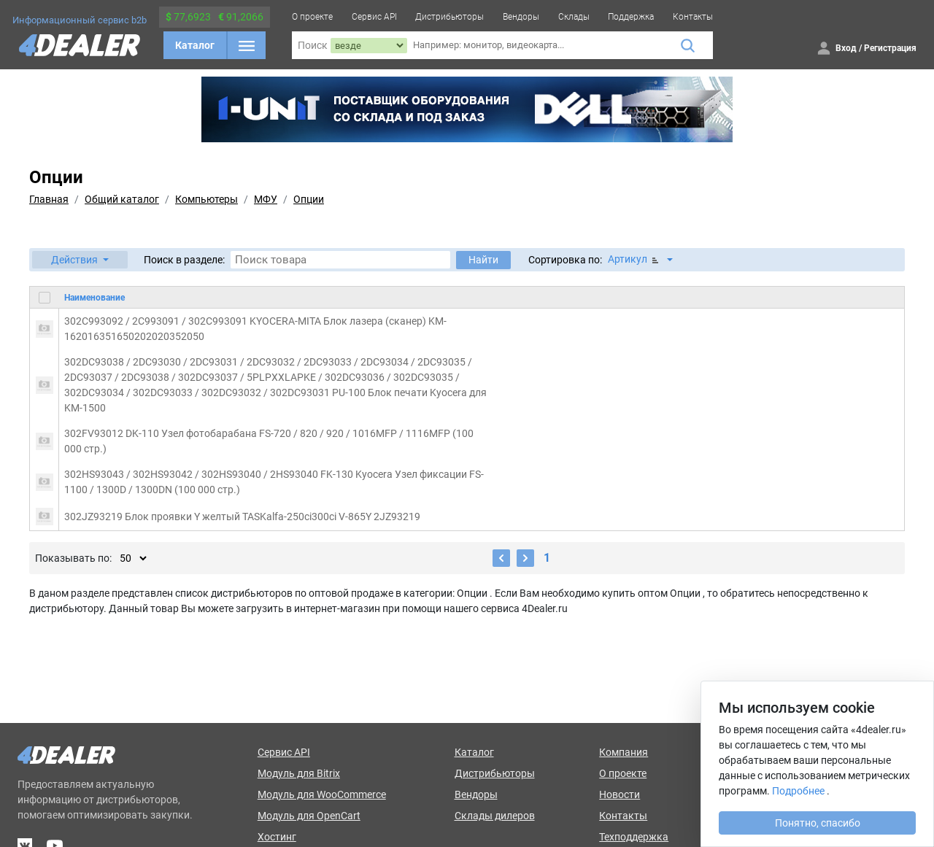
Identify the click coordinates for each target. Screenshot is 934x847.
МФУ (265, 199)
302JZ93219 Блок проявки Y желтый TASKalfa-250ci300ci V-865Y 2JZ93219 (242, 516)
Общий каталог (122, 199)
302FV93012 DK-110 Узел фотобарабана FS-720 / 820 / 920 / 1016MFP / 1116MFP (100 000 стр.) (269, 441)
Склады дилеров (495, 815)
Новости (619, 794)
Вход (846, 48)
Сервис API (374, 17)
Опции (308, 199)
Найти (483, 260)
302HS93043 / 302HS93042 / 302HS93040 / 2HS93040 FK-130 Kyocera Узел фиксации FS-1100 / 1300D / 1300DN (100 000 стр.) (274, 481)
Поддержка (631, 17)
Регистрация (890, 48)
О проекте (312, 17)
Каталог (195, 45)
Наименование (94, 298)
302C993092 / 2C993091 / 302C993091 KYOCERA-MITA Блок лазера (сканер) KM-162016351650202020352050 (255, 328)
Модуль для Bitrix (299, 773)
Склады (574, 17)
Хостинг (277, 837)
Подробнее (798, 791)
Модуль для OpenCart (309, 815)
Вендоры (521, 17)
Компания (623, 752)
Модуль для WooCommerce (322, 794)
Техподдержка (633, 837)
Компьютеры (206, 199)
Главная (49, 199)
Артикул (634, 259)
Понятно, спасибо (817, 823)
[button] (79, 259)
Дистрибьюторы (449, 17)
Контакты (693, 17)
